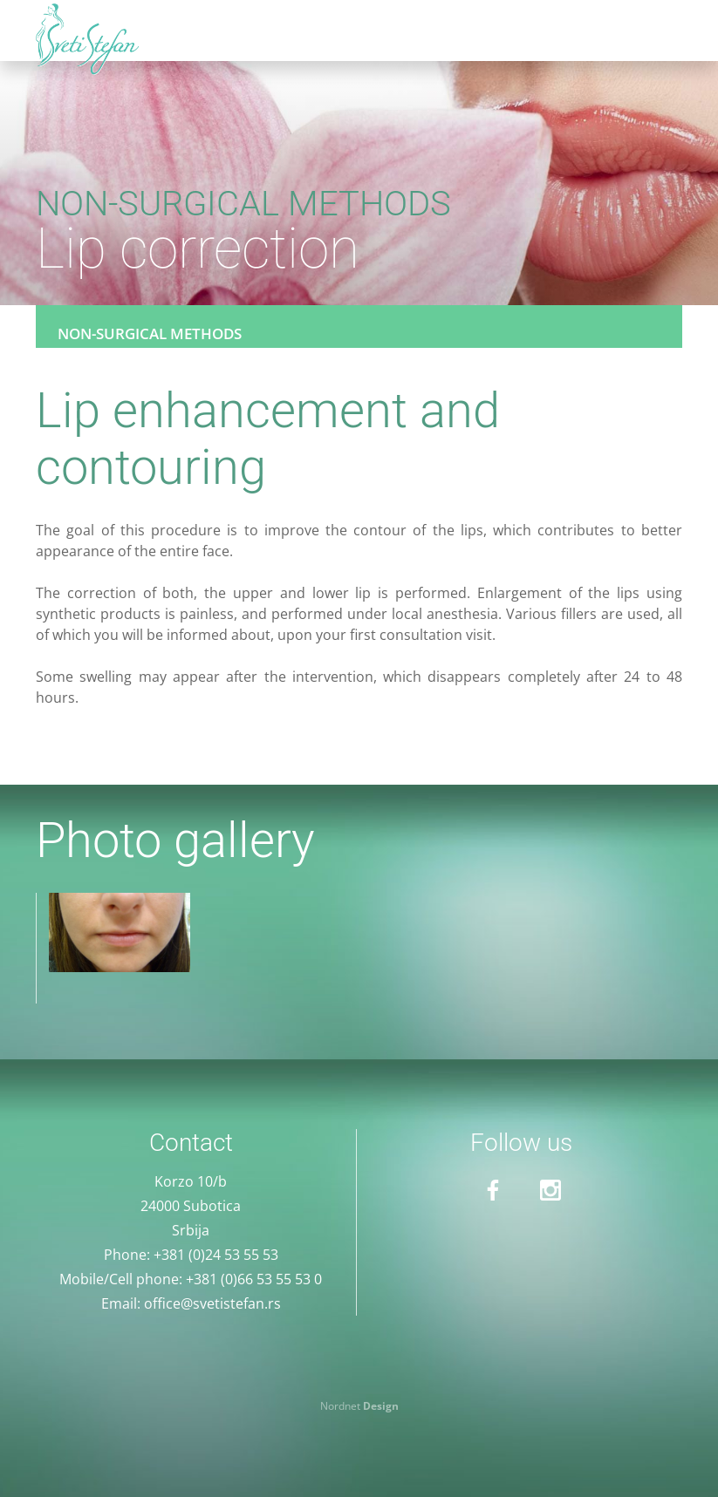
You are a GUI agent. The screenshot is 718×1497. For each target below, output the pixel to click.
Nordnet (359, 1405)
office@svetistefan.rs (212, 1303)
